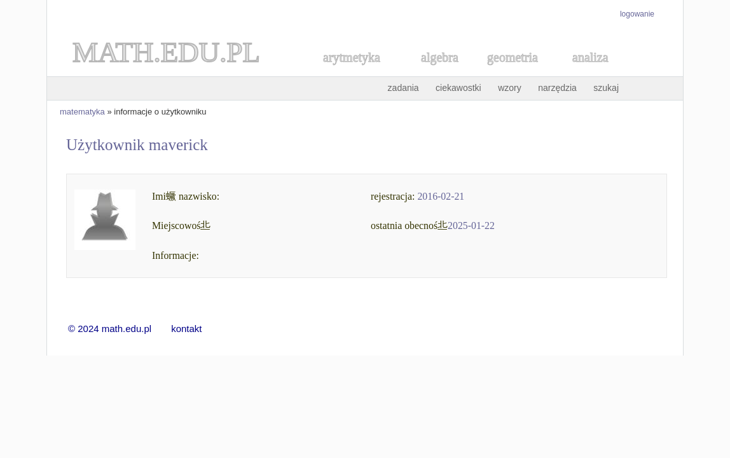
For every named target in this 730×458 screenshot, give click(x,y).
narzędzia (557, 88)
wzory (509, 88)
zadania (403, 88)
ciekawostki (458, 88)
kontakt (186, 328)
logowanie (637, 14)
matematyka (82, 111)
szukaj (606, 88)
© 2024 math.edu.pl (117, 328)
